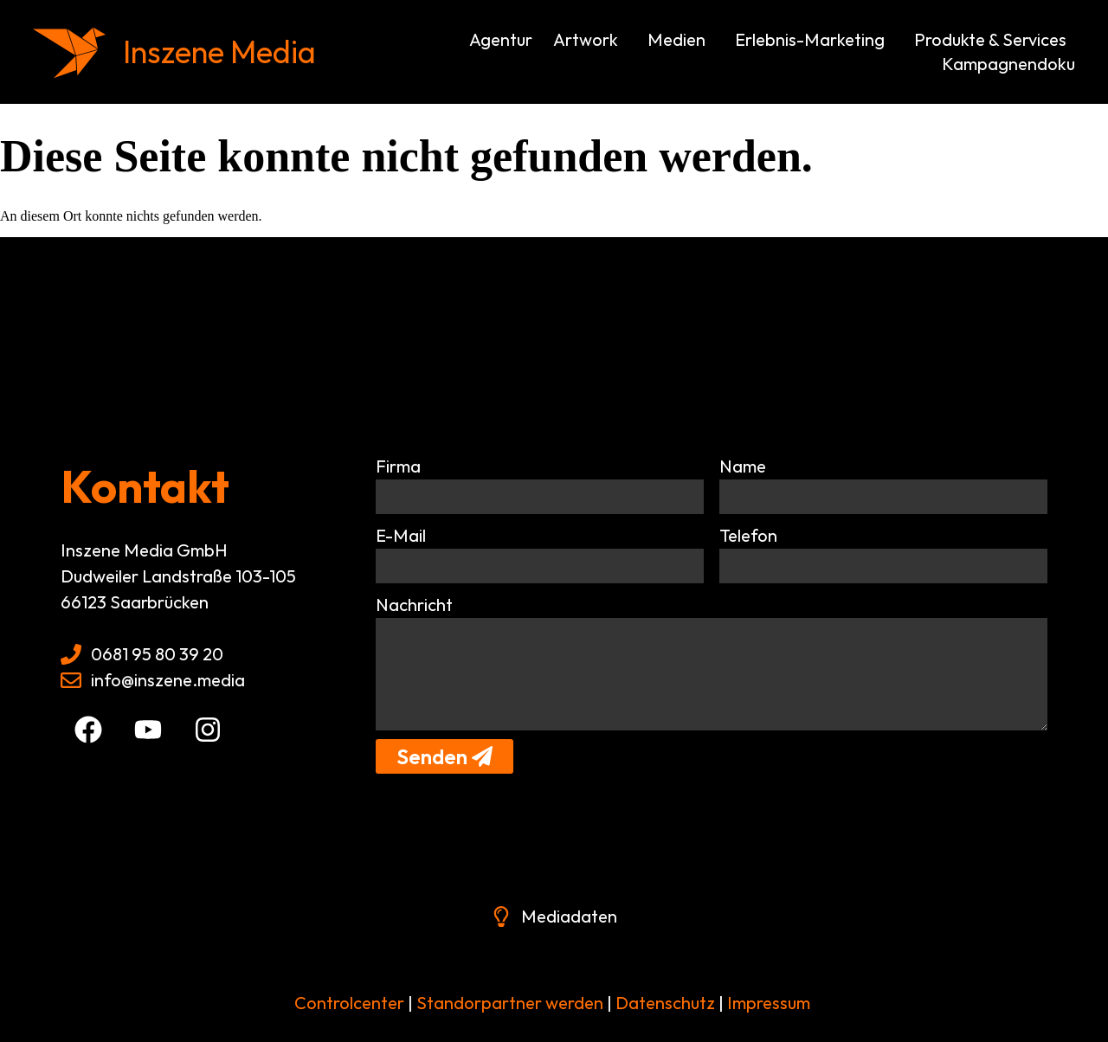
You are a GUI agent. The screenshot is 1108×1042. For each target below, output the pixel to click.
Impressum (768, 1002)
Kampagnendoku (1008, 63)
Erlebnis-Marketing (814, 39)
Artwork (590, 39)
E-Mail (401, 535)
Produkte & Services (994, 39)
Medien (680, 39)
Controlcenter (349, 1002)
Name (742, 466)
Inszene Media (219, 51)
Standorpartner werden (509, 1002)
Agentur (500, 39)
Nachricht (414, 604)
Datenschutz (663, 1002)
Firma (398, 466)
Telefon (748, 535)
